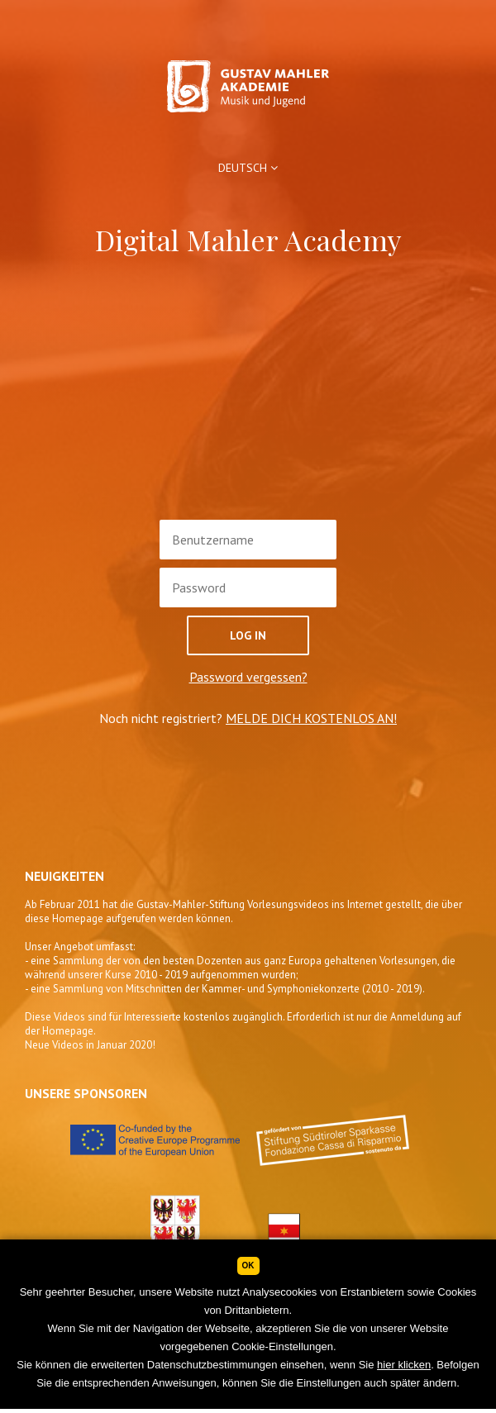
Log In (248, 635)
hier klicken (404, 1364)
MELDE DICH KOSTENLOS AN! (311, 718)
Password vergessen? (248, 676)
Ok (248, 1265)
